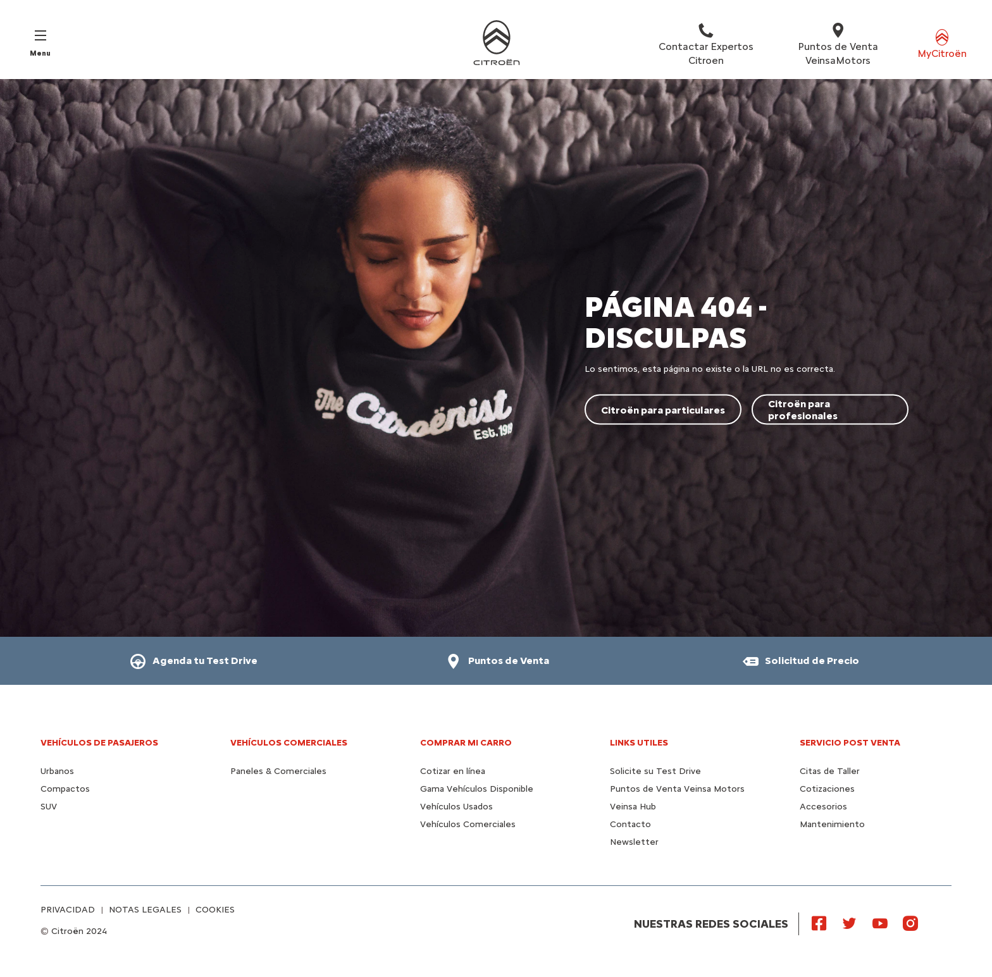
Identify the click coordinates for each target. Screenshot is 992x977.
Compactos (65, 788)
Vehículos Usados (456, 806)
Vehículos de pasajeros (99, 742)
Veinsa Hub (633, 806)
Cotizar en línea (452, 771)
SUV (48, 806)
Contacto (630, 824)
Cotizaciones (827, 788)
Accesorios (823, 806)
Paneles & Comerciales (278, 771)
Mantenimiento (832, 824)
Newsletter (634, 842)
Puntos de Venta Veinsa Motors (677, 788)
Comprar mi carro (466, 742)
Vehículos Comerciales (288, 742)
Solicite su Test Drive (655, 771)
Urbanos (57, 771)
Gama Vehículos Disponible (476, 788)
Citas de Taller (830, 771)
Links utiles (639, 742)
